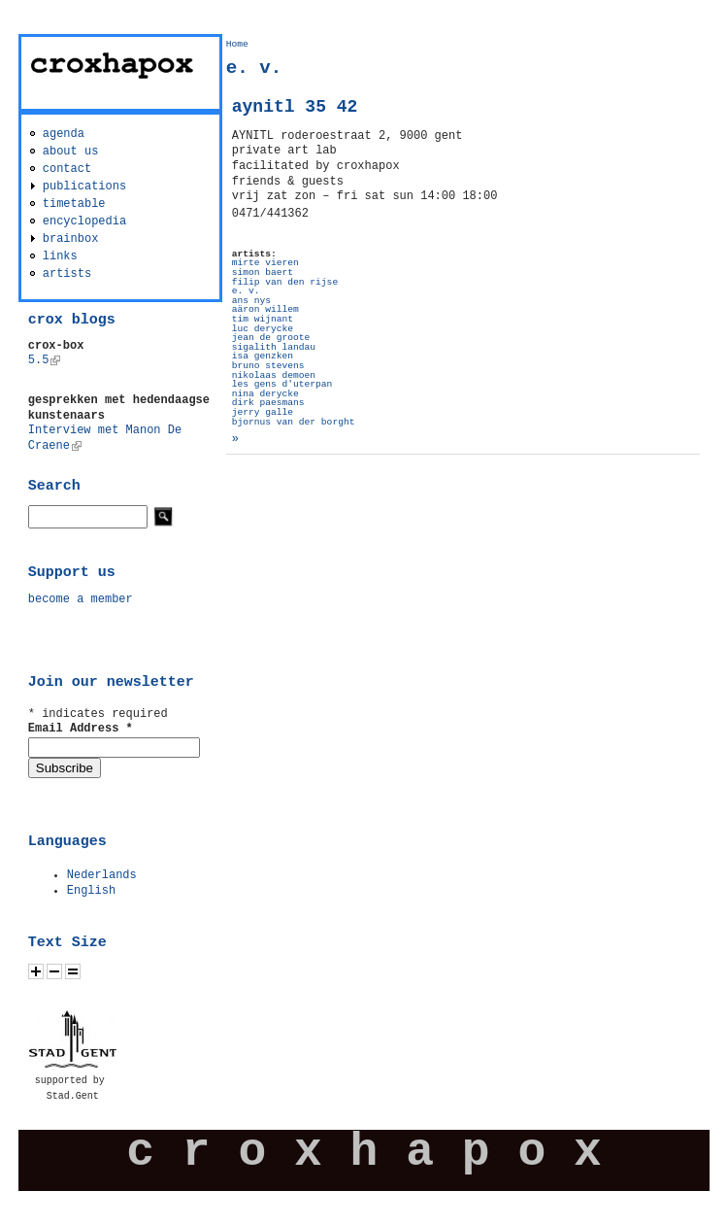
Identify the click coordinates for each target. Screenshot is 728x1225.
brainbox (71, 239)
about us (71, 151)
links (60, 256)
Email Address (80, 728)
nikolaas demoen (273, 375)
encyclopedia (84, 221)
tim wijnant (262, 319)
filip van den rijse (285, 282)
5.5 (44, 360)
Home (237, 44)
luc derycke (262, 328)
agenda (63, 134)
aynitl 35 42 (295, 107)
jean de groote (271, 337)
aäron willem (265, 309)
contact (67, 169)
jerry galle (262, 412)
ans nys (251, 300)
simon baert (262, 272)
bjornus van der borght (293, 422)
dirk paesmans (268, 402)
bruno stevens (268, 365)
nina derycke (265, 394)
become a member (80, 599)
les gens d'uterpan (282, 384)
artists (67, 274)
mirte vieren (265, 262)
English (91, 891)
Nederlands (102, 875)
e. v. (246, 291)
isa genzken (262, 356)
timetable (74, 204)
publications (84, 186)
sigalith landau (273, 347)
